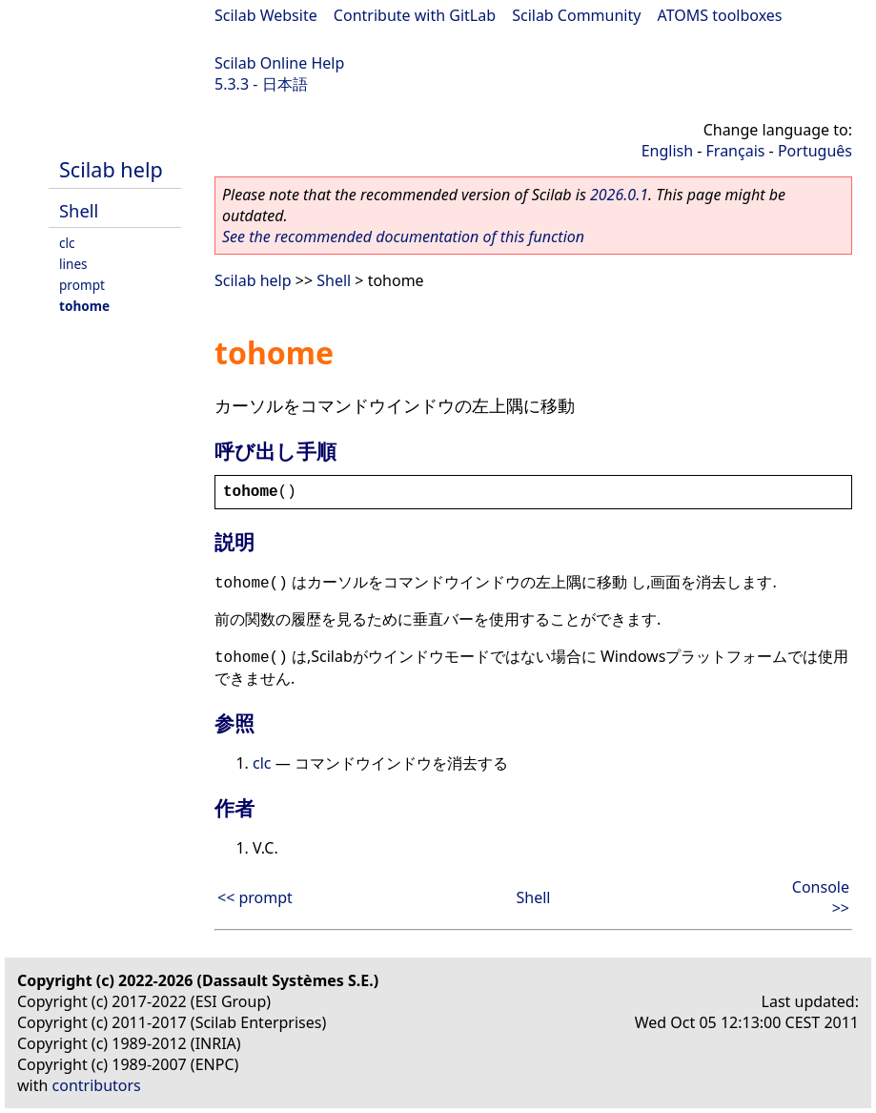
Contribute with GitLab (415, 15)
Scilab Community (576, 15)
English (667, 150)
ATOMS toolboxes (720, 15)
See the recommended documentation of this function (403, 236)
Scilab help (111, 169)
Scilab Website (265, 15)
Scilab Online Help (279, 62)
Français (735, 150)
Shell (78, 210)
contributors (96, 1085)
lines (73, 264)
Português (815, 150)
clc (67, 243)
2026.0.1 (619, 194)
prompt (82, 285)
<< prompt (255, 897)
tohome (84, 306)
